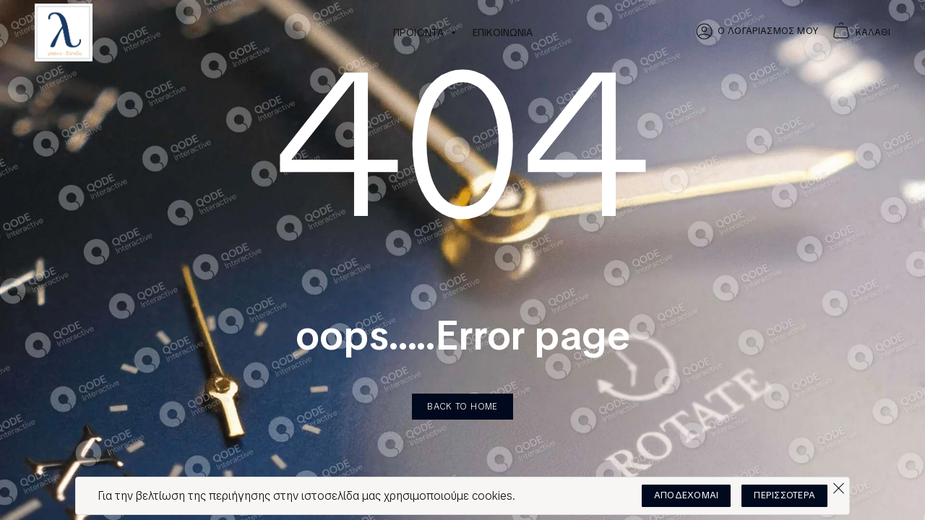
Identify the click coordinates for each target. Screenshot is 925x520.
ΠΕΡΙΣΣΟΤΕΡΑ (784, 495)
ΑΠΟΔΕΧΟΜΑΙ (686, 495)
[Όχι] (838, 484)
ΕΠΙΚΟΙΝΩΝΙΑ (503, 32)
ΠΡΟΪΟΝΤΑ (425, 32)
